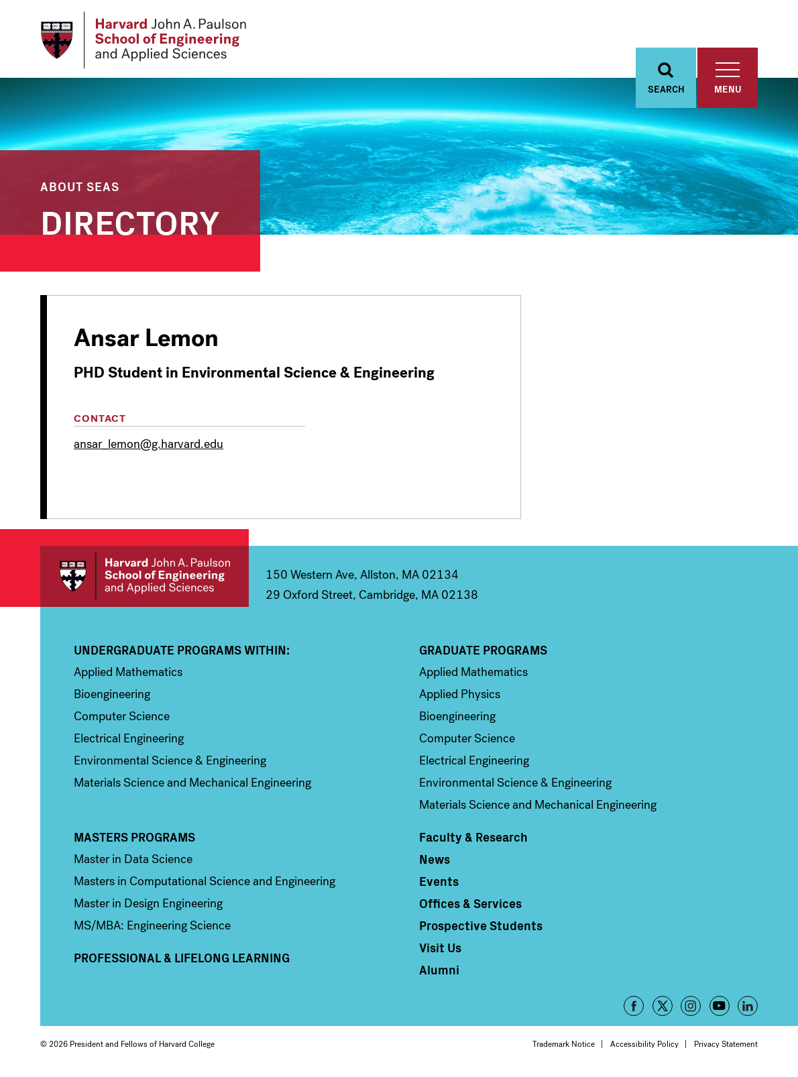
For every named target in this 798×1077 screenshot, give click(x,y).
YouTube (719, 1006)
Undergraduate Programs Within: (182, 650)
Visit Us (440, 948)
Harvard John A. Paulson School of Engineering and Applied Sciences (144, 576)
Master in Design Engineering (148, 903)
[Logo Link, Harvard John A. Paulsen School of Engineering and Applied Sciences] (143, 40)
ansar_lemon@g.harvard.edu (148, 444)
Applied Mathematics (128, 672)
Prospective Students (481, 925)
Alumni (439, 970)
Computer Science (122, 716)
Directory (130, 220)
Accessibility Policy (644, 1044)
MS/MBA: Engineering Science (152, 925)
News (434, 859)
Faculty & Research (473, 837)
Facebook (634, 1006)
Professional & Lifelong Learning (182, 958)
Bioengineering (112, 694)
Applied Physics (459, 694)
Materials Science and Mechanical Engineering (192, 783)
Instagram (691, 1006)
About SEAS (79, 186)
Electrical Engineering (129, 738)
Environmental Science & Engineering (170, 760)
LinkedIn (748, 1006)
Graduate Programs (483, 650)
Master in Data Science (133, 859)
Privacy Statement (726, 1044)
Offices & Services (470, 903)
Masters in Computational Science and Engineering (204, 881)
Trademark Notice (563, 1044)
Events (439, 881)
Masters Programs (134, 837)
